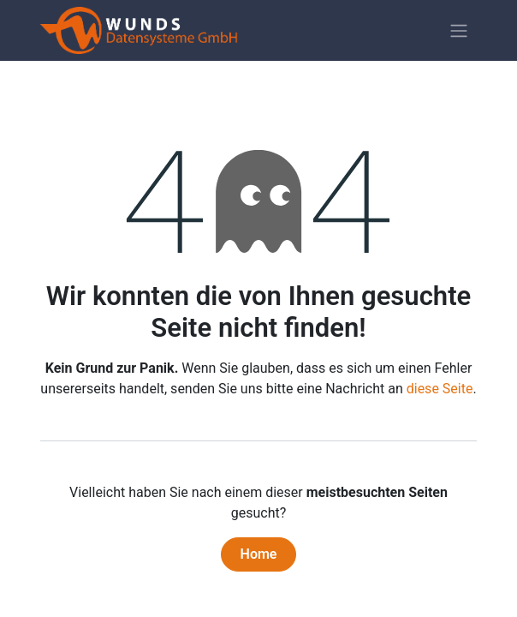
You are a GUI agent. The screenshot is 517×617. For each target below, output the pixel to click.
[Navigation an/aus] (459, 30)
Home (259, 554)
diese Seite (440, 388)
